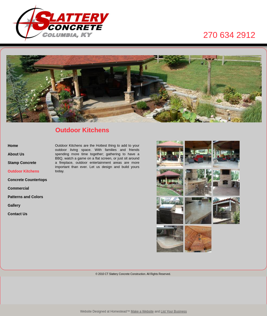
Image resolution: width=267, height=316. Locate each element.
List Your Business (174, 311)
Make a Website (142, 311)
